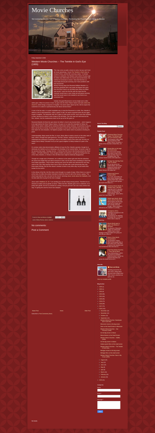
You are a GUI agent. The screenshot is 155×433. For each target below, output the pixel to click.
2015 (100, 380)
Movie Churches (52, 10)
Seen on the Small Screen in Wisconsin (111, 326)
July (102, 362)
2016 (100, 308)
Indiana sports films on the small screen (111, 344)
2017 (100, 306)
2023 (100, 291)
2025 (100, 286)
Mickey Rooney (40, 220)
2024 (100, 289)
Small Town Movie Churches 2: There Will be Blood (115, 250)
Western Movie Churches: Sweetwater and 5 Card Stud (111, 320)
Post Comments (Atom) (45, 313)
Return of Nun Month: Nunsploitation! (113, 238)
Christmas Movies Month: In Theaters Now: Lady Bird (115, 186)
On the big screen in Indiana (108, 341)
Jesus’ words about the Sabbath (77, 176)
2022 (100, 294)
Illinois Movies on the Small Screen (110, 335)
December (104, 311)
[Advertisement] (61, 292)
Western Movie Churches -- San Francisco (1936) (109, 329)
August (103, 360)
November (104, 313)
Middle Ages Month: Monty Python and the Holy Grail (114, 199)
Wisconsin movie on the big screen (110, 324)
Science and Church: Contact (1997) (113, 174)
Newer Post (35, 311)
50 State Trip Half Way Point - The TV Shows (115, 161)
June (102, 365)
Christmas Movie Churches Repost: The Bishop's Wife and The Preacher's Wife (114, 136)
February (103, 374)
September (104, 318)
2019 (100, 301)
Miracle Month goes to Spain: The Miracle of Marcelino (113, 225)
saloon (46, 220)
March (103, 372)
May (102, 367)
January (103, 377)
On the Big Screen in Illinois (108, 333)
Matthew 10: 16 (44, 182)
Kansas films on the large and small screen (114, 149)
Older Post (88, 311)
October (103, 315)
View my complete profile (104, 279)
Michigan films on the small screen (110, 353)
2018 (100, 303)
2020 (100, 299)
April (102, 369)
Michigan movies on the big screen (110, 350)
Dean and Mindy (114, 267)
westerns (51, 220)
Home (61, 311)
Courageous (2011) (112, 211)
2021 (100, 296)
